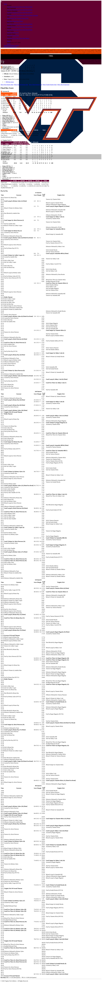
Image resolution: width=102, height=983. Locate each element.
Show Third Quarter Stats (35, 84)
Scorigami (35, 15)
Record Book (29, 7)
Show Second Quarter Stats (21, 84)
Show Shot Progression (63, 84)
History (21, 21)
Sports (5, 4)
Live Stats (9, 7)
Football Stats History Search (11, 45)
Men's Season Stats (12, 18)
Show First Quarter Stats (7, 84)
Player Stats (22, 7)
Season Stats (15, 7)
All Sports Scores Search (10, 47)
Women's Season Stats (23, 18)
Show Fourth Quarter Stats (50, 84)
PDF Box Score (10, 82)
